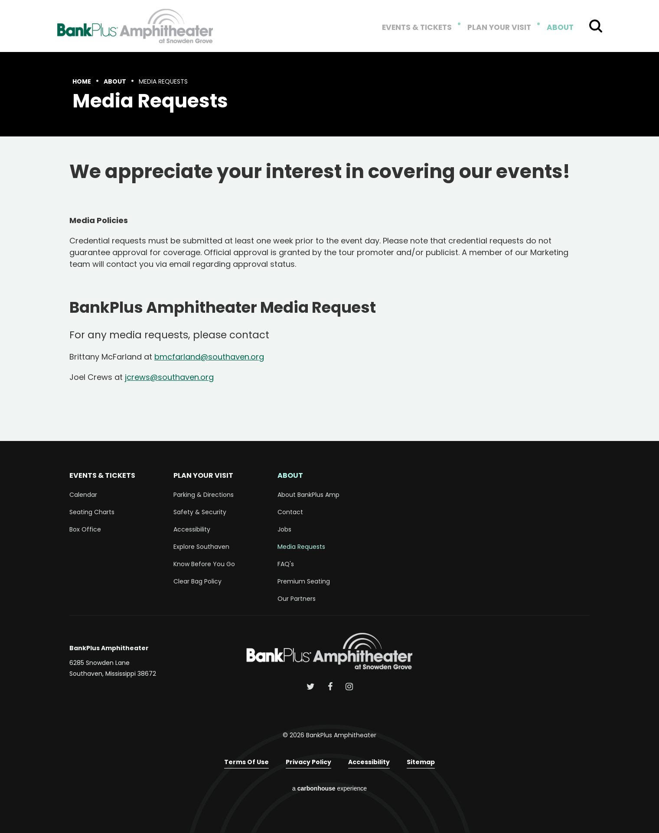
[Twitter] (311, 686)
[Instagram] (349, 686)
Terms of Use (246, 762)
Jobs (284, 529)
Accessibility (191, 529)
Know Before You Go (204, 564)
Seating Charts (91, 512)
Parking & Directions (203, 494)
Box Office (85, 529)
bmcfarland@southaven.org (209, 356)
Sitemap (421, 762)
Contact (290, 512)
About (561, 27)
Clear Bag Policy (197, 581)
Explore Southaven (201, 546)
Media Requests (301, 546)
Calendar (83, 494)
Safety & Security (199, 512)
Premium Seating (303, 581)
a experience (329, 788)
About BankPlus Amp (308, 494)
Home (81, 81)
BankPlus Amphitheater (135, 26)
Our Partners (296, 598)
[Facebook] (330, 686)
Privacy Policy (308, 762)
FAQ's (285, 564)
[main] (329, 246)
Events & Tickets (424, 27)
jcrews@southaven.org (169, 377)
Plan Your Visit (502, 27)
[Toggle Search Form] (595, 25)
